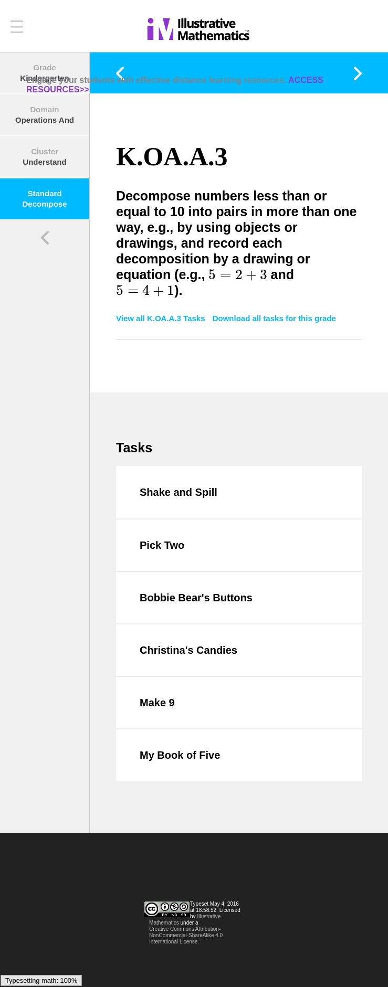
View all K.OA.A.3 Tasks (161, 318)
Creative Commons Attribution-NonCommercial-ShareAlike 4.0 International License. (186, 935)
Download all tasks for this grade (274, 318)
